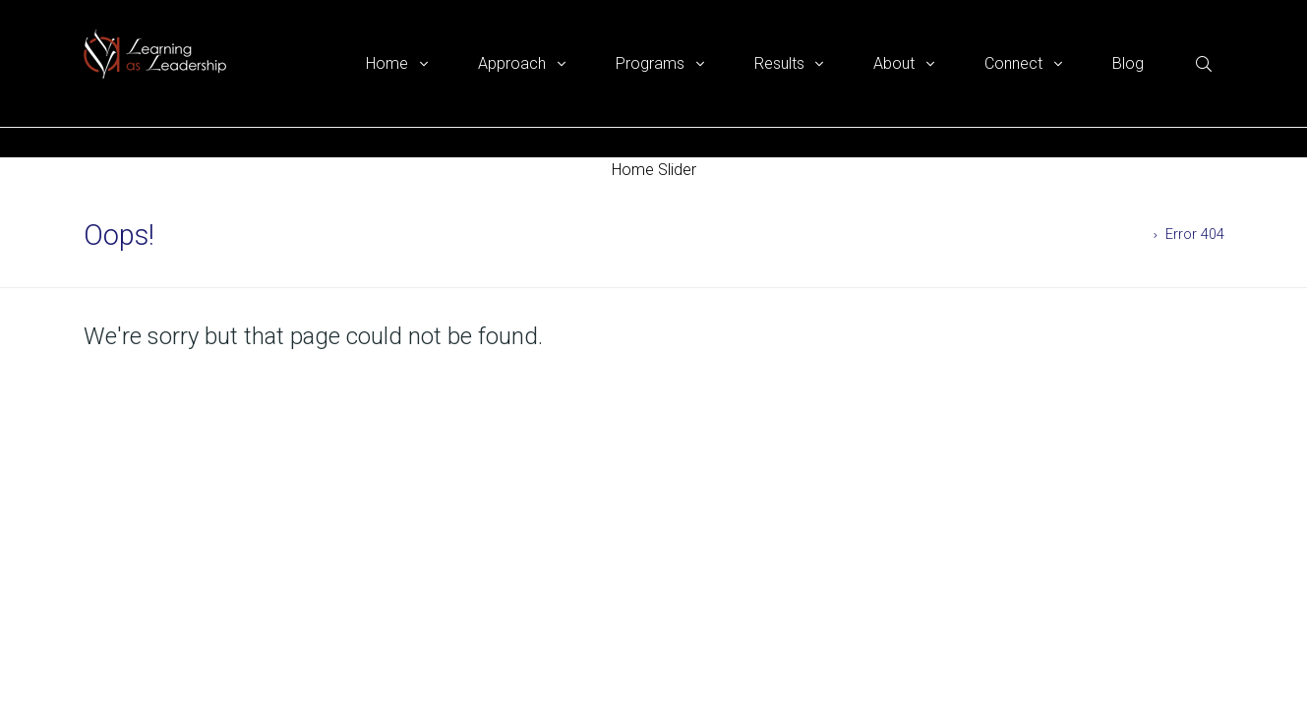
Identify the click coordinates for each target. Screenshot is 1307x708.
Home (1127, 234)
